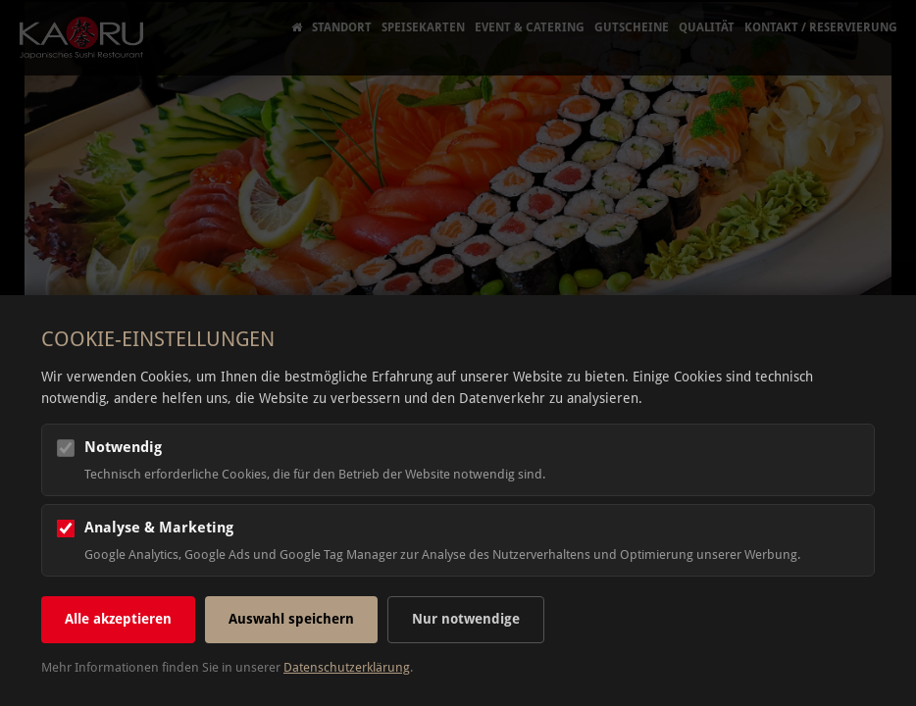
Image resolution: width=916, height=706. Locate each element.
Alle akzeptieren (118, 619)
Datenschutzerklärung (346, 667)
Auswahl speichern (291, 619)
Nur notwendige (466, 619)
